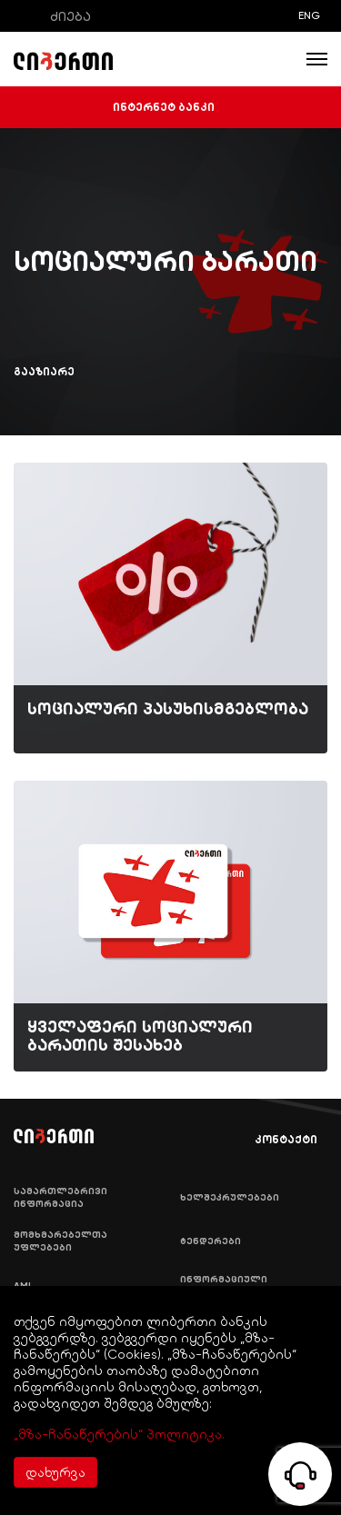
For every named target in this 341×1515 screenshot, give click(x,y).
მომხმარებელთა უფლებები (60, 1241)
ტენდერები (210, 1241)
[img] (170, 608)
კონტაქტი (272, 1139)
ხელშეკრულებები (229, 1197)
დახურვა (55, 1472)
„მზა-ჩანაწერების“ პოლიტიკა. (119, 1434)
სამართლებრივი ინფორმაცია (60, 1198)
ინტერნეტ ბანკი (171, 107)
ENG (309, 15)
